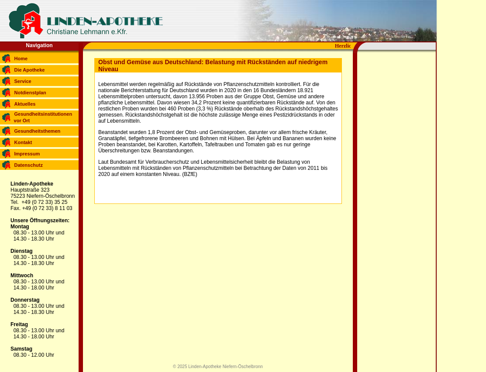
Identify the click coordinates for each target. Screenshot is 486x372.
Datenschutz (28, 165)
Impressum (27, 153)
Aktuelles (25, 104)
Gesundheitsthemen (37, 131)
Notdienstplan (30, 92)
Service (22, 81)
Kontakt (23, 142)
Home (21, 58)
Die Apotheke (29, 69)
